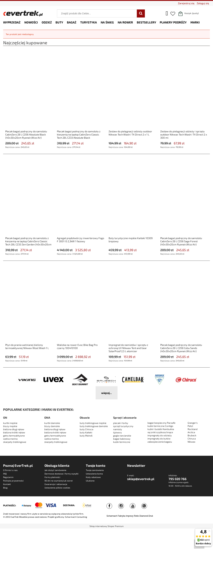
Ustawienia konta (94, 473)
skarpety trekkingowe (14, 442)
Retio (136, 516)
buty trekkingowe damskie (94, 426)
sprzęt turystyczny (123, 426)
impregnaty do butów (158, 438)
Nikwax (191, 441)
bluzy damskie (52, 426)
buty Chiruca (86, 429)
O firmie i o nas (10, 470)
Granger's (193, 422)
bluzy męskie (10, 426)
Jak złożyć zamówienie (55, 470)
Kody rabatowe (93, 477)
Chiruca (192, 438)
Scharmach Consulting (76, 517)
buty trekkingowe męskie (93, 423)
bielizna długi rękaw (13, 429)
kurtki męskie (10, 423)
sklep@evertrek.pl (140, 479)
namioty (117, 429)
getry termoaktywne (14, 435)
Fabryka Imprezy (125, 516)
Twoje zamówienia (95, 470)
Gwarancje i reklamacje (55, 484)
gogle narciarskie (122, 435)
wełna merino (10, 438)
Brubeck (192, 435)
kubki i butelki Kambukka (160, 429)
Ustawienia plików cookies (57, 487)
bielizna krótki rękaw (14, 432)
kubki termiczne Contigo (160, 426)
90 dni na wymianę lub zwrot (58, 480)
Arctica (191, 432)
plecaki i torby (120, 423)
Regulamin (8, 477)
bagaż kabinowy (121, 438)
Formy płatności (52, 477)
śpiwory (117, 432)
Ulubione (90, 480)
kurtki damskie (52, 423)
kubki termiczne (121, 442)
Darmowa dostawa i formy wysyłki (61, 473)
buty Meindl (86, 435)
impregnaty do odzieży (159, 435)
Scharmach (111, 516)
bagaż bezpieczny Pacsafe (161, 422)
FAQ (5, 473)
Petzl (190, 426)
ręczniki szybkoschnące (160, 432)
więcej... (106, 392)
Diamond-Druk (146, 516)
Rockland (193, 429)
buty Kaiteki (86, 432)
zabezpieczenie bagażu (159, 441)
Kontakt (7, 484)
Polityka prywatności (13, 480)
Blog (5, 487)
